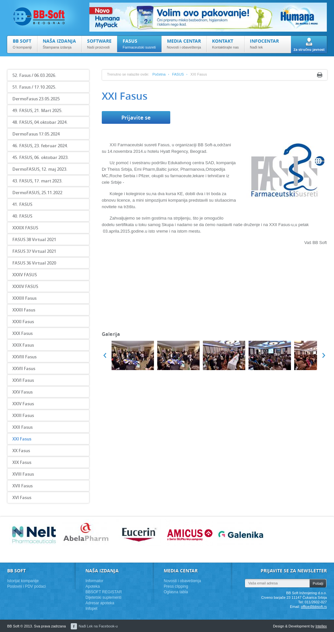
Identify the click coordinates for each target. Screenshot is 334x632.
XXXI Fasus (23, 321)
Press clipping (176, 586)
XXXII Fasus (23, 310)
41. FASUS (22, 204)
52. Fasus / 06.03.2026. (34, 75)
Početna (158, 74)
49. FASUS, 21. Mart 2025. (37, 110)
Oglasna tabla (176, 592)
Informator (94, 581)
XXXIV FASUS (25, 286)
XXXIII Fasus (24, 298)
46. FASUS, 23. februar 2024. (40, 146)
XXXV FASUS (24, 275)
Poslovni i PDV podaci (26, 586)
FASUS (178, 74)
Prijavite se (136, 117)
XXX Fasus (22, 333)
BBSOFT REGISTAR (103, 592)
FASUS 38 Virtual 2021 (34, 239)
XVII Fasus (22, 486)
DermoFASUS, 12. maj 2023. (40, 169)
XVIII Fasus (23, 474)
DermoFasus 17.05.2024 (36, 134)
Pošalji (318, 583)
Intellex (321, 626)
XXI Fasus (21, 439)
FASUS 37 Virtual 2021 (34, 251)
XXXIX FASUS (25, 228)
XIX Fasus (21, 462)
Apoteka (92, 586)
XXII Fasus (22, 427)
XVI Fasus (21, 497)
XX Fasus (21, 450)
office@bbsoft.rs (314, 607)
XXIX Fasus (23, 345)
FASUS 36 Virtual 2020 (34, 263)
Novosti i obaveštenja (182, 581)
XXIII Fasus (23, 415)
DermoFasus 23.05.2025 (36, 99)
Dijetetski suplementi (103, 597)
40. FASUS (22, 216)
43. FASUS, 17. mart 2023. (37, 181)
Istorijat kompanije (23, 581)
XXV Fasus (22, 392)
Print (319, 75)
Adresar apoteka (99, 603)
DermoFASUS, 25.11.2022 (37, 192)
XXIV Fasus (23, 404)
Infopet (91, 608)
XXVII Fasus (23, 368)
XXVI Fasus (23, 380)
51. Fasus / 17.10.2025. (34, 87)
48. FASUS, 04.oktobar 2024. (40, 122)
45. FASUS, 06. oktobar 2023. (40, 157)
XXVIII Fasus (24, 357)
